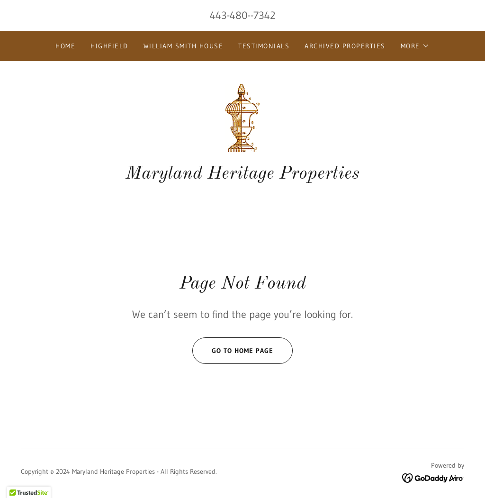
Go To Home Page (232, 350)
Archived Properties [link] (345, 46)
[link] (242, 117)
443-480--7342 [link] (243, 15)
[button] (415, 46)
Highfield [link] (109, 46)
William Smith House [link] (183, 46)
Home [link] (65, 46)
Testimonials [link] (263, 46)
